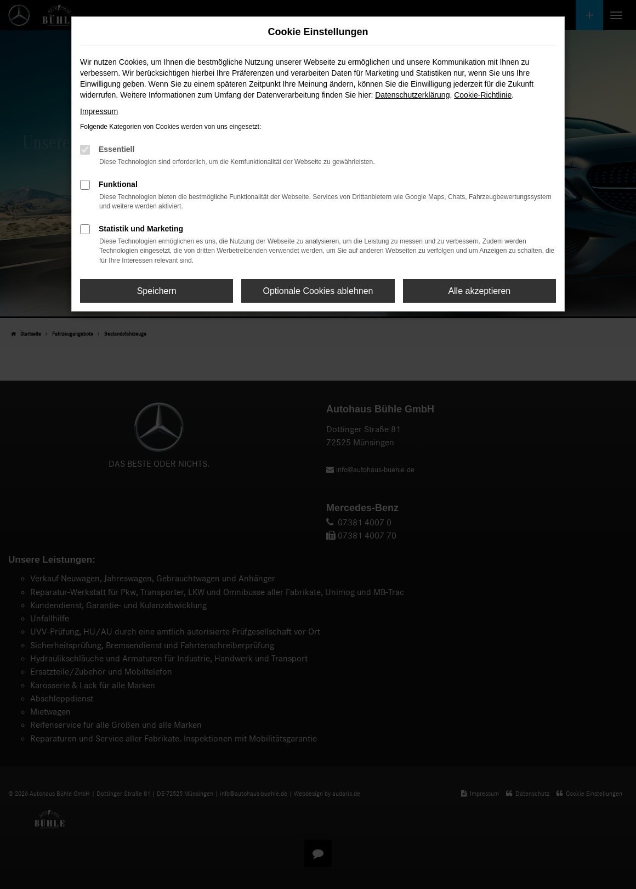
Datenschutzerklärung (412, 94)
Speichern (157, 291)
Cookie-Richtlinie (483, 94)
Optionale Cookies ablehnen (318, 291)
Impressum (99, 111)
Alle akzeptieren (479, 291)
